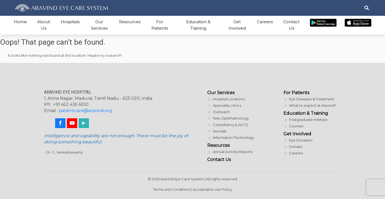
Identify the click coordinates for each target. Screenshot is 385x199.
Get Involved (237, 25)
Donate (295, 146)
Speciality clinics (227, 105)
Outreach (221, 112)
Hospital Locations (229, 99)
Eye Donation (301, 140)
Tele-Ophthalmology (231, 118)
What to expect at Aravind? (312, 105)
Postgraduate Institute (308, 119)
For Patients (159, 25)
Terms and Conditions (171, 189)
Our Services (99, 25)
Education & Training (198, 25)
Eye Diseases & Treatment (311, 99)
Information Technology (233, 137)
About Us (43, 25)
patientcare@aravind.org (85, 110)
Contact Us (291, 25)
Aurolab (219, 131)
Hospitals (70, 21)
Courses (296, 126)
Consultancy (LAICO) (230, 125)
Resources (129, 21)
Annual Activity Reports (233, 152)
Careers (265, 21)
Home (20, 21)
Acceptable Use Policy (212, 189)
